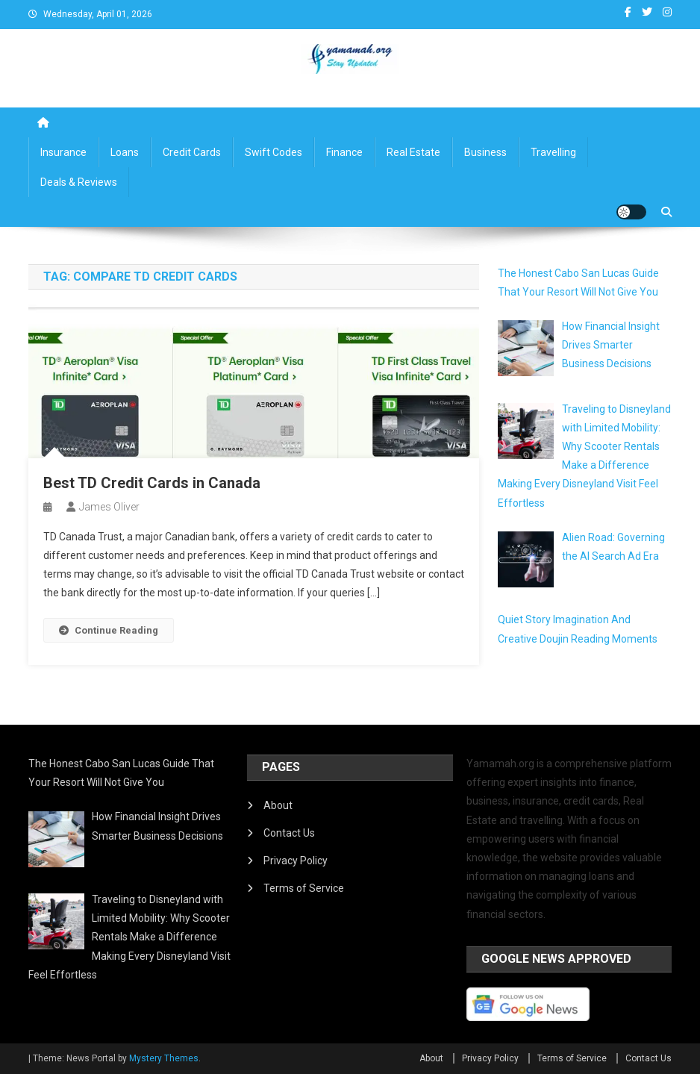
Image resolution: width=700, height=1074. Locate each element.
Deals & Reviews (78, 182)
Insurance (63, 152)
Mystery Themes (164, 1058)
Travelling (553, 152)
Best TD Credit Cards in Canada (151, 483)
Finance (344, 152)
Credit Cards (192, 152)
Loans (124, 152)
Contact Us (289, 833)
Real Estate (413, 152)
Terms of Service (303, 888)
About (278, 805)
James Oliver (109, 507)
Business (485, 152)
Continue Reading (108, 630)
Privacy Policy (295, 861)
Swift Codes (273, 152)
